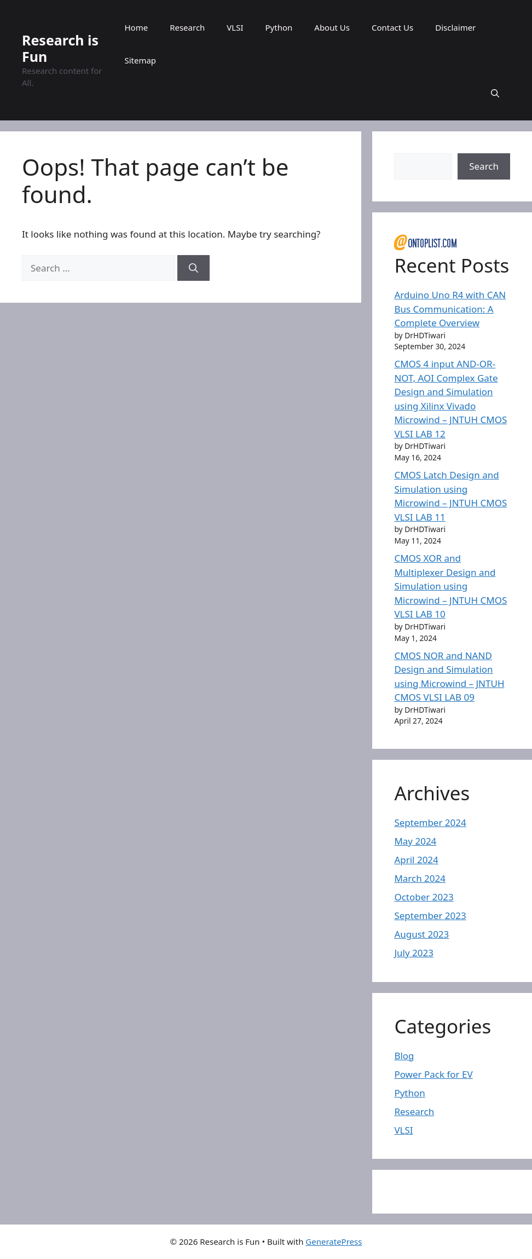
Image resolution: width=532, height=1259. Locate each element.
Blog (404, 1055)
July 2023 (413, 952)
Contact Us (392, 27)
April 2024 (416, 859)
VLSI (235, 27)
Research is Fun (60, 48)
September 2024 (430, 822)
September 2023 (430, 915)
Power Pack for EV (433, 1074)
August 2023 (421, 934)
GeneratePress (333, 1241)
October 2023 (423, 897)
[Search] (193, 268)
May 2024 (415, 841)
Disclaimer (455, 27)
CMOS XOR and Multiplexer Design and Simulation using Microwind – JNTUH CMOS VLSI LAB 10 (450, 586)
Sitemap (140, 60)
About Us (332, 27)
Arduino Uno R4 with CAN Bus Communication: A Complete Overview (450, 308)
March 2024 (420, 878)
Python (279, 27)
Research (187, 27)
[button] (495, 93)
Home (136, 27)
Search (484, 166)
